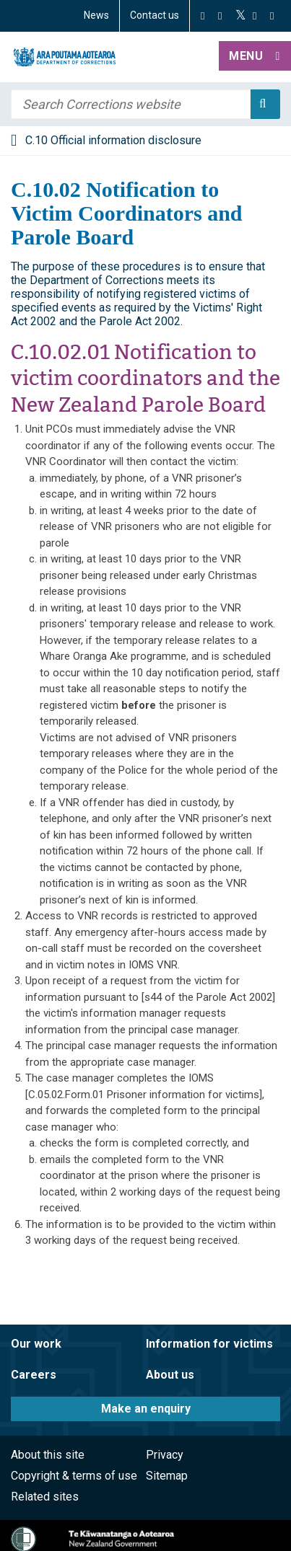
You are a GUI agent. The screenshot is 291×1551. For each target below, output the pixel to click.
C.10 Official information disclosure (113, 140)
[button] (255, 57)
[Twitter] (240, 15)
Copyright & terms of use (74, 1475)
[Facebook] (202, 15)
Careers (33, 1375)
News (96, 15)
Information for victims (209, 1344)
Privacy (164, 1455)
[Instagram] (220, 15)
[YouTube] (254, 15)
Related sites (45, 1496)
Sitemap (167, 1475)
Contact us (154, 15)
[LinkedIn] (272, 15)
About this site (47, 1455)
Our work (36, 1344)
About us (170, 1375)
